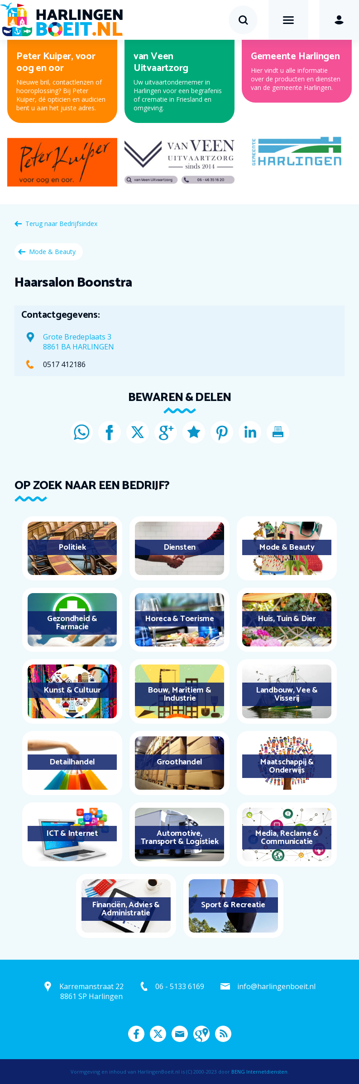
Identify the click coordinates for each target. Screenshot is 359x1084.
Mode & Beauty (52, 251)
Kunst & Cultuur (72, 690)
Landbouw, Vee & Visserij (287, 694)
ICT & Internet (72, 833)
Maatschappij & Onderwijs (287, 766)
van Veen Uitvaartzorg (161, 62)
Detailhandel (72, 762)
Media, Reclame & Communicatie (287, 837)
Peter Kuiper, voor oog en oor (56, 62)
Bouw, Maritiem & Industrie (179, 694)
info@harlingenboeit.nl (276, 986)
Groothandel (179, 762)
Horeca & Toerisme (179, 619)
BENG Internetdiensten (259, 1071)
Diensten (179, 547)
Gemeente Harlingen (295, 56)
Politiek (72, 547)
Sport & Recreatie (233, 905)
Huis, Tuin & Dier (287, 619)
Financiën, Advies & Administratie (126, 909)
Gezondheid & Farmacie (72, 623)
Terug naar (61, 223)
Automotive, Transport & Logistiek (180, 837)
